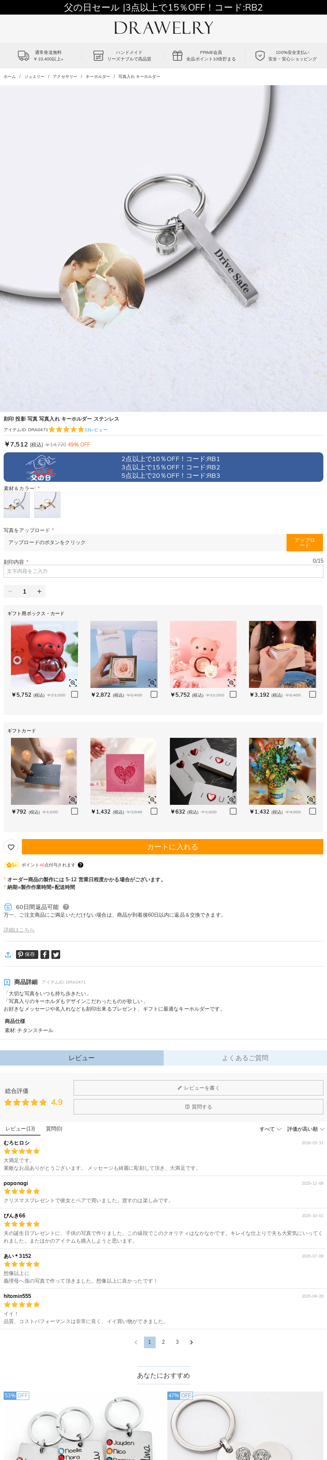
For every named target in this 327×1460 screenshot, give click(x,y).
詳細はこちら (19, 929)
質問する (199, 1106)
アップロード (305, 542)
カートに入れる (172, 846)
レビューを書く (198, 1088)
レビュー (82, 1058)
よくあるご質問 (245, 1058)
